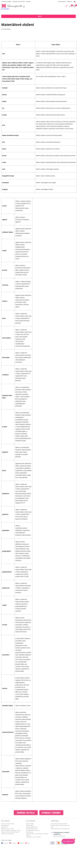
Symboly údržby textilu (31, 827)
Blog (28, 843)
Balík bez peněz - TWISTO (7, 828)
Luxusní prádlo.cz (5, 8)
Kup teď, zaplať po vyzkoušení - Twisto (10, 830)
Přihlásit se (69, 1)
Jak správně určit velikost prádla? (59, 823)
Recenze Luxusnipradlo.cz (7, 833)
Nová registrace (62, 1)
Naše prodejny (29, 825)
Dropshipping (29, 832)
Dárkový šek (4, 827)
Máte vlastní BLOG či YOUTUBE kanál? (60, 828)
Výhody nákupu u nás (31, 828)
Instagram (13, 843)
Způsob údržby (30, 823)
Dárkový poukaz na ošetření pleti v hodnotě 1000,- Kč (37, 834)
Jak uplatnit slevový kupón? (33, 830)
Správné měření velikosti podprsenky (60, 825)
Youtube (22, 843)
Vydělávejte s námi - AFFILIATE (33, 837)
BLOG (52, 827)
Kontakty (28, 1)
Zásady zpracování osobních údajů (10, 832)
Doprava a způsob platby (7, 823)
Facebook (5, 843)
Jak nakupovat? (5, 825)
